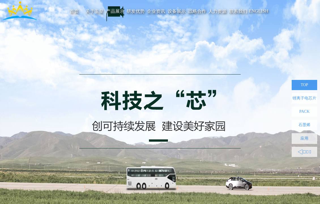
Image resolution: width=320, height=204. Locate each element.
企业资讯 (156, 11)
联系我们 (238, 11)
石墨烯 (304, 125)
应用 (304, 138)
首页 (74, 11)
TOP (304, 85)
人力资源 (217, 11)
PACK (304, 111)
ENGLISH (258, 10)
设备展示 (177, 11)
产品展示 (115, 11)
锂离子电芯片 (304, 98)
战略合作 (197, 11)
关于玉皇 (95, 11)
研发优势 (136, 11)
